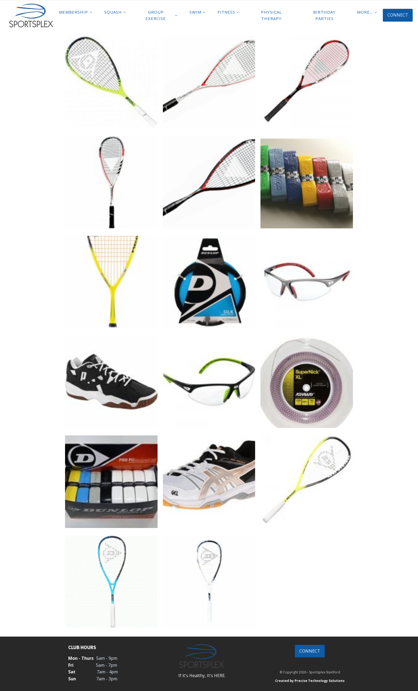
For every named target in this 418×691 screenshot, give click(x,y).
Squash (113, 12)
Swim (195, 12)
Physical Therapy (271, 15)
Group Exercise (156, 15)
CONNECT (397, 15)
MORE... (365, 12)
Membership (73, 12)
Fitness (226, 12)
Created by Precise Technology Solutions (310, 680)
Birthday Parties (324, 15)
